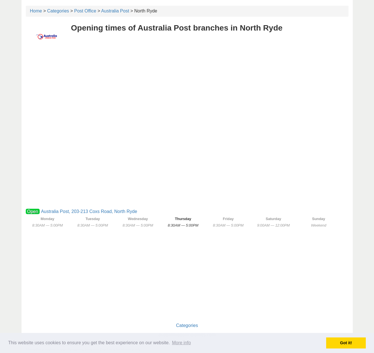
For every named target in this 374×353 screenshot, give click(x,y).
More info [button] (181, 342)
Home (36, 10)
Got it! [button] (346, 343)
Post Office (85, 10)
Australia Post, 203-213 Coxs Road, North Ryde (89, 211)
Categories (58, 10)
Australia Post (115, 10)
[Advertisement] (187, 89)
